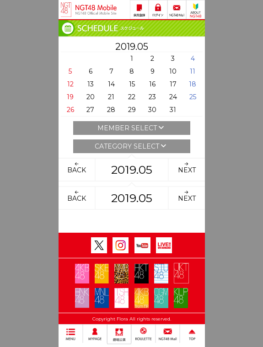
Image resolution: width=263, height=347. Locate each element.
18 (192, 84)
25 (192, 97)
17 (173, 84)
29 (132, 110)
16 (152, 84)
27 (90, 110)
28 (111, 110)
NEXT (187, 167)
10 (173, 71)
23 (152, 97)
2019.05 (131, 169)
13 (90, 84)
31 (173, 110)
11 (192, 71)
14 (111, 84)
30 (152, 110)
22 (131, 97)
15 (132, 84)
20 (90, 97)
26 (70, 110)
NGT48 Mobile (96, 9)
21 (111, 97)
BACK (76, 167)
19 (70, 97)
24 (173, 97)
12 (70, 84)
